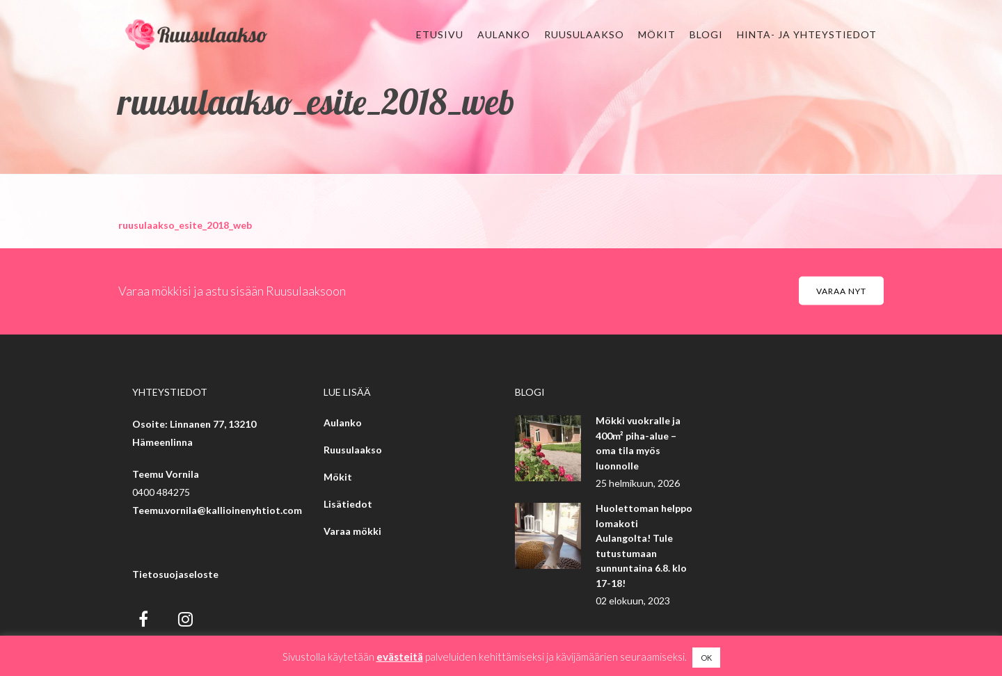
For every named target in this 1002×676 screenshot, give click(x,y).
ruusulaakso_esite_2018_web (185, 225)
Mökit (338, 477)
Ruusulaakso (353, 450)
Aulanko (343, 422)
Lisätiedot (348, 504)
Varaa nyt (841, 291)
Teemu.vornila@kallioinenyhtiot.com (217, 510)
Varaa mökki (352, 531)
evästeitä (399, 656)
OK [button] (706, 657)
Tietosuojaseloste (175, 574)
